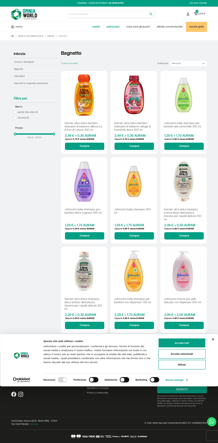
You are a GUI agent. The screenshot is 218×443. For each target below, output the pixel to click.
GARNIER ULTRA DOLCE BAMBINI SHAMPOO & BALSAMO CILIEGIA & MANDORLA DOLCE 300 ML (132, 126)
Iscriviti (182, 389)
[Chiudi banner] (213, 396)
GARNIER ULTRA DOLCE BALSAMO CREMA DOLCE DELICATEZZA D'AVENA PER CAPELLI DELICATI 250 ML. (182, 214)
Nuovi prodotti (69, 370)
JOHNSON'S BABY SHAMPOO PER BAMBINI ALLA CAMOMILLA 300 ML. (182, 125)
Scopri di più (116, 3)
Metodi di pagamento (97, 383)
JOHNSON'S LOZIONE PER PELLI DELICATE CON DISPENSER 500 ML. (182, 301)
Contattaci (67, 379)
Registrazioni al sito (126, 371)
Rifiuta (182, 421)
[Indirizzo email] (182, 380)
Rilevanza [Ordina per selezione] (176, 63)
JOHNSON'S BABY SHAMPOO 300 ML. (132, 211)
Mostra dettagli (174, 436)
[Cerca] (111, 14)
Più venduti (68, 374)
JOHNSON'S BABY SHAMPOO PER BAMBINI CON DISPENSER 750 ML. (132, 301)
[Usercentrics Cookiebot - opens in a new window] (21, 436)
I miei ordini (123, 380)
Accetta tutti (182, 399)
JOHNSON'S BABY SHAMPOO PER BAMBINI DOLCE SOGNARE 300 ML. (83, 211)
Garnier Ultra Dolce (28, 112)
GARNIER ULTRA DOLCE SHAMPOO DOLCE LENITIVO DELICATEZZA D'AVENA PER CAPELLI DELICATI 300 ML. (83, 304)
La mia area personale (128, 366)
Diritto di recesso (95, 379)
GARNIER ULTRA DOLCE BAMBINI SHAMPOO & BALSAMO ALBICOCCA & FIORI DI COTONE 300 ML (83, 126)
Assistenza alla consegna (98, 366)
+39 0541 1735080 (198, 3)
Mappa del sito (69, 383)
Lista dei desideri (125, 376)
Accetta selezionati (182, 410)
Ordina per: (163, 63)
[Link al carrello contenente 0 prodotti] (199, 14)
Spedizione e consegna (98, 388)
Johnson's (23, 118)
